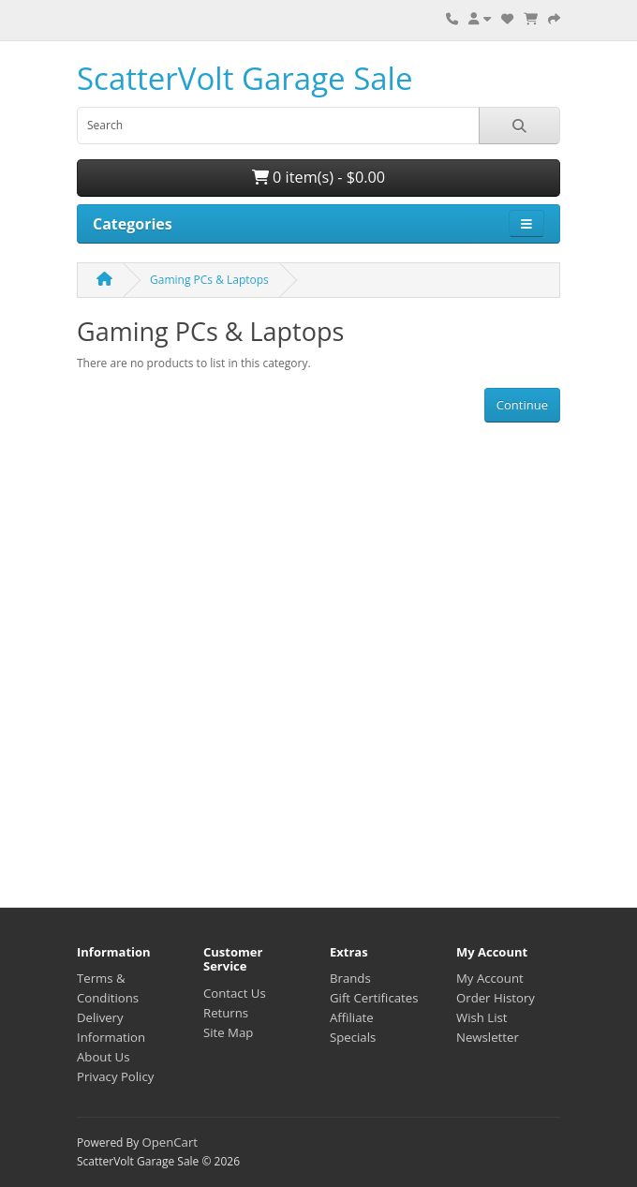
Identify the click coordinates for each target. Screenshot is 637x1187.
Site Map (228, 1032)
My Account (490, 978)
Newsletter (487, 1037)
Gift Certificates (374, 997)
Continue (522, 404)
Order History (495, 997)
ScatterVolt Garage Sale (244, 78)
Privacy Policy (115, 1076)
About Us (103, 1056)
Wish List (482, 1017)
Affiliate (352, 1017)
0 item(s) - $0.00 (318, 177)
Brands (350, 978)
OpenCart (169, 1142)
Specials (353, 1037)
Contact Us (234, 993)
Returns (225, 1012)
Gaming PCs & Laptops (209, 280)
